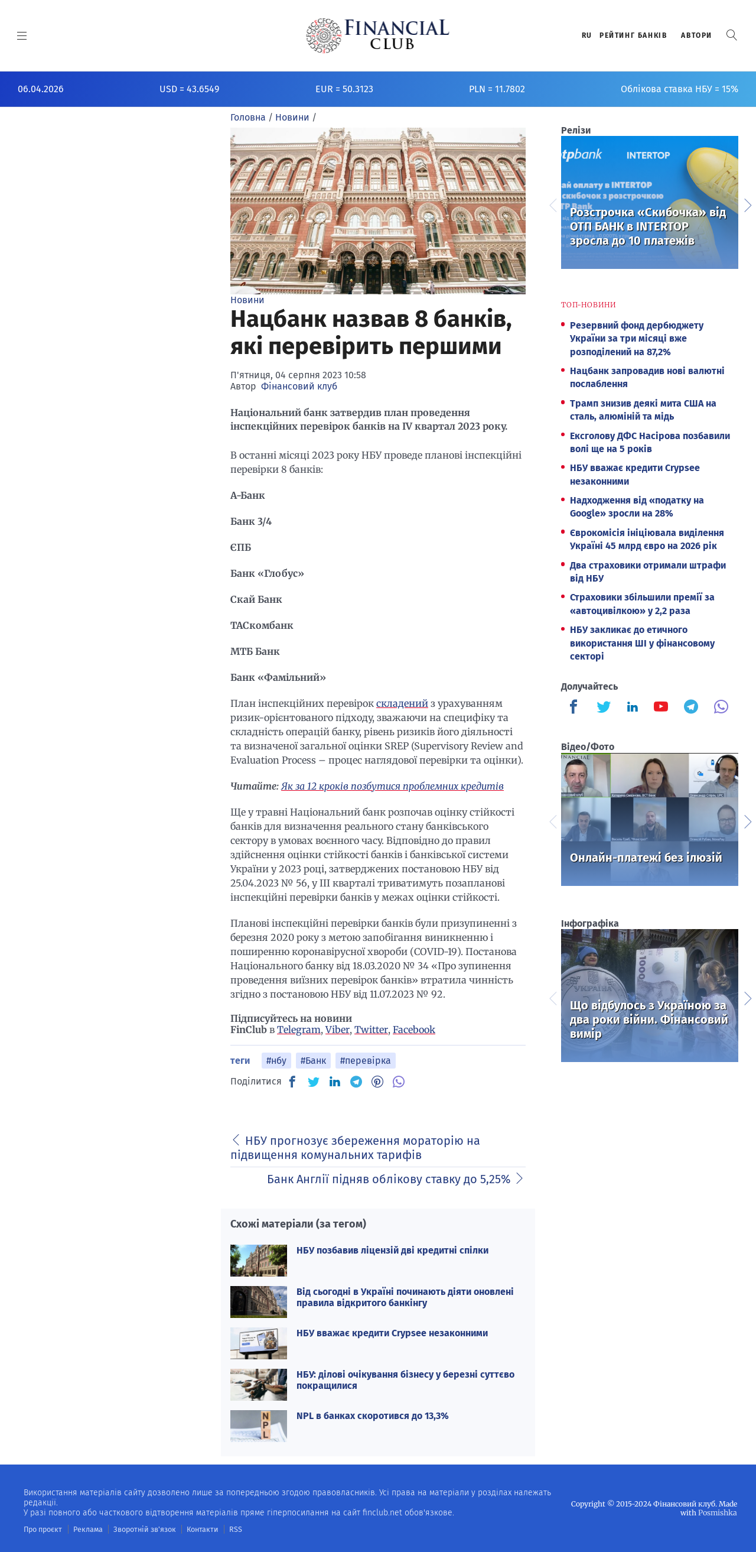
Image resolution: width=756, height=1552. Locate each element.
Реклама (86, 1529)
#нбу (276, 1060)
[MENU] (22, 35)
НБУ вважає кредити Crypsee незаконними (392, 1333)
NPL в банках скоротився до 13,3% (372, 1415)
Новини (247, 300)
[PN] (377, 1081)
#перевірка (365, 1060)
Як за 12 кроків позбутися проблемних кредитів (392, 786)
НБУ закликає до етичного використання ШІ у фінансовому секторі (642, 643)
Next (747, 204)
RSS (229, 1529)
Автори (696, 35)
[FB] (292, 1081)
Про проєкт (42, 1529)
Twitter (371, 1029)
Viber (337, 1029)
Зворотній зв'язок (141, 1529)
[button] (731, 35)
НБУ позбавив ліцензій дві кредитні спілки (392, 1250)
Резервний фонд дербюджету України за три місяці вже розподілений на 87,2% (636, 339)
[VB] (399, 1081)
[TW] (314, 1081)
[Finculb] (575, 708)
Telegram (299, 1029)
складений (402, 703)
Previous (552, 204)
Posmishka (718, 1512)
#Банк (313, 1060)
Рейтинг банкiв (633, 35)
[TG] (356, 1081)
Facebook (414, 1029)
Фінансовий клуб (299, 386)
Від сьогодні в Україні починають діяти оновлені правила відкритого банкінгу (405, 1297)
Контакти (197, 1529)
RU (587, 35)
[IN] (335, 1082)
